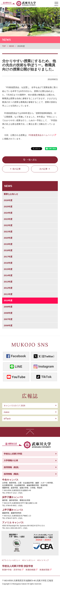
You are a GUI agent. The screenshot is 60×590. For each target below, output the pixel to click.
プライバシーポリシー (11, 560)
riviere (6, 412)
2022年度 (8, 225)
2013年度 (8, 282)
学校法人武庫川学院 (13, 454)
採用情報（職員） (12, 474)
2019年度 (8, 244)
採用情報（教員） (12, 467)
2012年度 (8, 288)
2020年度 (8, 238)
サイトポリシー (29, 560)
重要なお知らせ (11, 194)
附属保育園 (44, 570)
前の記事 (16, 169)
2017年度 (8, 256)
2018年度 (8, 250)
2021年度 (8, 231)
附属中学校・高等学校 (11, 570)
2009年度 (8, 307)
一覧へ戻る (32, 160)
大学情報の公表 (11, 460)
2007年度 (8, 319)
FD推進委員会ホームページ (41, 135)
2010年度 (8, 300)
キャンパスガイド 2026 (14, 405)
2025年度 (8, 206)
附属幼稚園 (30, 570)
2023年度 (8, 219)
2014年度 (8, 275)
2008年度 (8, 313)
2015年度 (8, 269)
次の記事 (43, 169)
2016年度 (8, 263)
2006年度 (8, 325)
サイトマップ (43, 560)
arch (7, 418)
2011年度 (8, 294)
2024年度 (8, 213)
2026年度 (8, 200)
